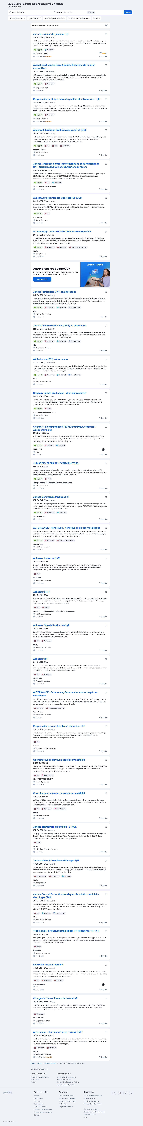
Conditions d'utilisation (91, 1101)
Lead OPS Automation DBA (48, 964)
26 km (91, 12)
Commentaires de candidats (43, 1112)
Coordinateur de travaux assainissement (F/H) (59, 759)
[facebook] (114, 1093)
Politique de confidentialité (92, 1104)
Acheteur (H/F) (41, 591)
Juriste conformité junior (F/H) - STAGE (55, 826)
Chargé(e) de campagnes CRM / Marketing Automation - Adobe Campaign (64, 428)
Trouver (128, 12)
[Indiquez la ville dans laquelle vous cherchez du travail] (74, 12)
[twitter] (125, 1093)
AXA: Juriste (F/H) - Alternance (50, 359)
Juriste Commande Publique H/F (51, 496)
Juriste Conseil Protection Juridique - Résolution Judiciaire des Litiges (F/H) (66, 896)
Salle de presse (38, 1104)
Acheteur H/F (40, 658)
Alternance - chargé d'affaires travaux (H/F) (57, 1032)
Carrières (37, 1115)
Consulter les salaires (91, 1109)
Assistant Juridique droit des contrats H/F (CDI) (59, 130)
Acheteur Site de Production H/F (51, 625)
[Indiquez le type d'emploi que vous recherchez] (30, 12)
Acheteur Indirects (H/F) (46, 558)
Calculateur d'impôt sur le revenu (94, 1112)
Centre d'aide (38, 1098)
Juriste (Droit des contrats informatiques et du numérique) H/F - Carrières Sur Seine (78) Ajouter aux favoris (66, 165)
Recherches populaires (39, 1069)
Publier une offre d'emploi (67, 1098)
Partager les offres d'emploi (67, 1101)
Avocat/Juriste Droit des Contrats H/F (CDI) (57, 197)
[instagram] (120, 1093)
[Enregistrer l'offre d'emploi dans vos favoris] (106, 34)
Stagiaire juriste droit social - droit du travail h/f (59, 393)
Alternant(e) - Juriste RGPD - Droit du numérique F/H (62, 231)
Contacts (37, 1101)
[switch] (106, 25)
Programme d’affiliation (66, 1107)
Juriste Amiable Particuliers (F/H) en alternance (59, 325)
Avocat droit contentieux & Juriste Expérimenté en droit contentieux (64, 67)
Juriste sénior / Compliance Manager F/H (56, 860)
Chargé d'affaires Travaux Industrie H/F (55, 998)
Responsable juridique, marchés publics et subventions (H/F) (66, 99)
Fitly (85, 1117)
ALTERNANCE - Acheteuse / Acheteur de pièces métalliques (66, 527)
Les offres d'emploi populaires (93, 1095)
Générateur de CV (90, 1114)
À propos (36, 1095)
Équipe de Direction (40, 1107)
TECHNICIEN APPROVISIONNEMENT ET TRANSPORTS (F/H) (66, 931)
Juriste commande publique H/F (51, 34)
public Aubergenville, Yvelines (66, 1085)
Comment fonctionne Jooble (43, 1109)
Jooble (15, 1122)
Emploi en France (89, 1098)
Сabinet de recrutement (66, 1095)
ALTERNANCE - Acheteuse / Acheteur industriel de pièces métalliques (65, 694)
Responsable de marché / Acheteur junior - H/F (59, 726)
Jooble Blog (62, 1104)
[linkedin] (131, 1093)
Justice (33, 1082)
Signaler (103, 56)
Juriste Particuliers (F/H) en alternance (54, 291)
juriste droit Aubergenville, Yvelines (68, 1082)
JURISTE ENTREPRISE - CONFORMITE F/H (56, 463)
